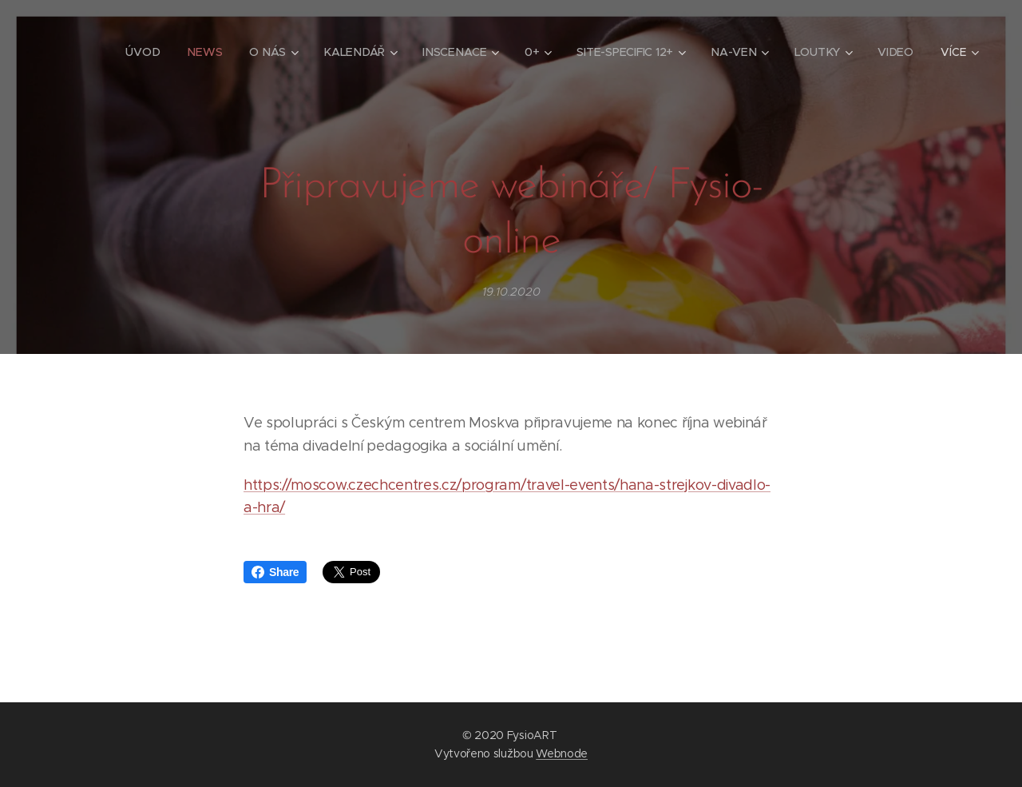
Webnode (562, 753)
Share (275, 572)
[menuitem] (146, 52)
